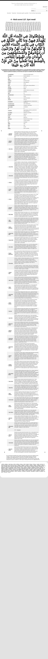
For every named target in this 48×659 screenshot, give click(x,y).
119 (31, 27)
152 (29, 29)
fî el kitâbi (9, 88)
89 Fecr (41, 469)
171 (34, 30)
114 (21, 27)
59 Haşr (6, 468)
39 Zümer (12, 466)
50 (17, 24)
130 (19, 28)
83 (35, 25)
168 (27, 30)
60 (33, 24)
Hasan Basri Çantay (10, 295)
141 (6, 29)
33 (25, 23)
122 (38, 27)
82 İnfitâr (14, 469)
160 (10, 30)
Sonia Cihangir (9, 406)
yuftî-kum (9, 80)
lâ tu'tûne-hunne (11, 94)
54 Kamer (29, 467)
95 (19, 26)
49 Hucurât (11, 467)
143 (10, 29)
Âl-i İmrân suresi (9, 22)
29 (19, 23)
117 (27, 27)
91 (12, 26)
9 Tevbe (30, 464)
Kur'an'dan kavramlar (35, 13)
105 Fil (16, 471)
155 (36, 29)
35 (29, 23)
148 (21, 29)
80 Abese (7, 469)
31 (22, 23)
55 (25, 24)
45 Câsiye (36, 466)
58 (30, 24)
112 (17, 27)
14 (30, 22)
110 (13, 27)
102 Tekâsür (3, 471)
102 (31, 26)
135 (29, 28)
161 (13, 30)
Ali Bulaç (10, 182)
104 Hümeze (12, 471)
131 (21, 28)
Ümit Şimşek (11, 442)
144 (13, 29)
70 (14, 25)
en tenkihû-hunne (11, 103)
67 (9, 25)
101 (29, 26)
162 (15, 30)
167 (25, 30)
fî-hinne (9, 82)
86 (40, 25)
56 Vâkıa (37, 467)
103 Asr (7, 471)
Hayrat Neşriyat (9, 303)
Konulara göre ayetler (23, 13)
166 (23, 30)
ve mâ (9, 83)
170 (31, 30)
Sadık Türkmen (9, 394)
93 (15, 26)
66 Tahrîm (36, 468)
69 (12, 25)
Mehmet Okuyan (9, 331)
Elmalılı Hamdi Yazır (10, 254)
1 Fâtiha (2, 464)
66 (7, 25)
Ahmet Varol (11, 175)
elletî (9, 93)
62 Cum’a (19, 468)
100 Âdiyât (38, 470)
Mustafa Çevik (9, 356)
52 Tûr (22, 467)
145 (15, 29)
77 (25, 25)
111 (15, 27)
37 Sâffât (5, 466)
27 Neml (11, 465)
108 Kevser (28, 471)
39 (35, 23)
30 (20, 23)
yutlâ (9, 85)
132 (23, 28)
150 (25, 29)
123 (40, 27)
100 (27, 26)
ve (8, 108)
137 (33, 28)
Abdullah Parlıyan (10, 142)
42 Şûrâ (25, 466)
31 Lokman (27, 465)
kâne (9, 125)
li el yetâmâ (10, 112)
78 (27, 25)
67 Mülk (40, 468)
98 (24, 26)
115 (23, 27)
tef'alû (9, 117)
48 (14, 24)
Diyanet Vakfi (11, 240)
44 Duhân (32, 466)
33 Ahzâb (35, 465)
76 (24, 25)
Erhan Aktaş (11, 263)
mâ (8, 96)
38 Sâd (9, 466)
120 (34, 27)
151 (27, 29)
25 (12, 23)
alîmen (9, 128)
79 (29, 25)
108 (8, 27)
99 (25, 26)
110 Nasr (37, 471)
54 (24, 24)
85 (38, 25)
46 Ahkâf (40, 466)
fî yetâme (9, 90)
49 (16, 24)
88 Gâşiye (38, 469)
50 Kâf (15, 467)
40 (37, 23)
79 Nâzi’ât (3, 469)
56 (27, 24)
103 (34, 26)
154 (34, 29)
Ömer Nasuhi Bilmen (10, 374)
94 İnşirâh (16, 470)
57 (29, 24)
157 (40, 29)
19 (38, 22)
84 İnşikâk (23, 469)
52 (20, 24)
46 (11, 24)
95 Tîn (20, 470)
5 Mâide (17, 464)
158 (6, 30)
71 (16, 25)
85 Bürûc (27, 469)
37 (32, 23)
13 (28, 22)
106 (40, 26)
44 (7, 24)
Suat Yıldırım (11, 412)
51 (19, 24)
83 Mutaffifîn (19, 469)
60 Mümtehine (11, 468)
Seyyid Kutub (11, 399)
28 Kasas (14, 465)
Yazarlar (14, 13)
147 (19, 29)
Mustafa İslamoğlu (10, 365)
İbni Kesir (10, 311)
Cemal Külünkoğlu (10, 228)
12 (27, 22)
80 (30, 25)
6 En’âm (21, 464)
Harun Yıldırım (9, 288)
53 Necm (25, 467)
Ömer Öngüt (11, 381)
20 (39, 22)
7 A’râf (24, 464)
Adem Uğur (11, 148)
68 (11, 25)
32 (24, 23)
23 (9, 23)
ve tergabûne (10, 101)
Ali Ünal (10, 199)
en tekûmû (10, 110)
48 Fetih (7, 467)
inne (9, 122)
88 (7, 26)
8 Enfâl (27, 464)
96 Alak (23, 470)
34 (27, 23)
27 (16, 23)
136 (31, 28)
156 (38, 29)
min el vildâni (10, 106)
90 (11, 26)
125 (9, 28)
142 (8, 29)
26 (14, 23)
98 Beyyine (30, 470)
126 (11, 28)
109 (10, 27)
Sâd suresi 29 (45, 6)
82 (33, 25)
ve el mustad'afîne (11, 105)
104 (36, 26)
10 (23, 22)
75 (22, 25)
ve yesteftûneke (10, 74)
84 (37, 25)
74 (20, 25)
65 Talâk (32, 468)
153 (31, 29)
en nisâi (9, 91)
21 (6, 23)
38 (33, 23)
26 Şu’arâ (7, 465)
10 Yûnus (34, 464)
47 (12, 24)
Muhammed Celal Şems (10, 339)
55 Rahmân (34, 467)
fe (8, 120)
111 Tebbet (41, 471)
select (46, 8)
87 (6, 26)
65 (6, 25)
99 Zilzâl (34, 470)
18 (36, 22)
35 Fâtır (42, 465)
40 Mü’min (16, 466)
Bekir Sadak (11, 214)
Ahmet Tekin (11, 166)
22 (7, 23)
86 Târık (31, 469)
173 (38, 30)
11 (25, 22)
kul (8, 77)
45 (9, 24)
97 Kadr (26, 470)
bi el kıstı (9, 114)
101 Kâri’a (42, 470)
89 (9, 26)
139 (38, 28)
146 (17, 29)
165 (21, 30)
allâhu (9, 79)
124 (6, 28)
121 (36, 27)
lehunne (9, 99)
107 (6, 27)
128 (14, 28)
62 (37, 24)
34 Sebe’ (38, 465)
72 (17, 25)
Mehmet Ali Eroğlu (10, 324)
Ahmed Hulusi (9, 157)
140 (40, 28)
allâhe (9, 123)
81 (32, 25)
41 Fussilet (21, 466)
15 (31, 22)
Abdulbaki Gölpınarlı (10, 134)
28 (17, 23)
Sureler (9, 13)
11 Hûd (38, 464)
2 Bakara (6, 464)
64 (40, 24)
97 (22, 26)
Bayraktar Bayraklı (10, 208)
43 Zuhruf (28, 466)
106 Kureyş (19, 471)
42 (40, 23)
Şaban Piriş (11, 387)
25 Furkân (3, 465)
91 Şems (5, 470)
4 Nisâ (14, 464)
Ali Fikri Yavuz (9, 190)
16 (33, 22)
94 (17, 26)
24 (11, 23)
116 (25, 27)
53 (22, 24)
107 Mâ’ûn (24, 471)
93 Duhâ (12, 470)
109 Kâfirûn (33, 471)
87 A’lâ (34, 469)
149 (23, 29)
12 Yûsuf (41, 464)
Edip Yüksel (11, 246)
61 (35, 24)
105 (38, 26)
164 (19, 30)
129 (17, 28)
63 (38, 24)
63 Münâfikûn (23, 468)
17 (35, 22)
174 (40, 30)
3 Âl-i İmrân (11, 464)
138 (36, 28)
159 (8, 30)
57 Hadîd (41, 467)
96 (20, 26)
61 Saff (15, 468)
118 (29, 27)
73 (19, 25)
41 (38, 23)
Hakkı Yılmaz (11, 280)
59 (32, 24)
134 (27, 28)
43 (6, 24)
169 (29, 30)
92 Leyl (9, 470)
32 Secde (31, 465)
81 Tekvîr (11, 469)
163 (17, 30)
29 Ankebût (19, 465)
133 (25, 28)
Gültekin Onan (9, 273)
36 (30, 23)
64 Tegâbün (28, 468)
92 (14, 26)
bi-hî (9, 126)
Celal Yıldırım (9, 221)
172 (36, 30)
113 (19, 27)
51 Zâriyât (18, 467)
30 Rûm (23, 465)
